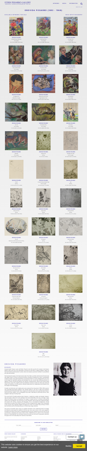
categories (23, 434)
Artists (22, 440)
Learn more (13, 447)
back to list (79, 7)
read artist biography (74, 15)
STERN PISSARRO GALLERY (10, 434)
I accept (79, 446)
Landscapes (38, 436)
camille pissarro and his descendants (62, 434)
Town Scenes (39, 438)
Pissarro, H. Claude (55, 440)
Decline (68, 446)
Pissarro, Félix (55, 438)
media (64, 3)
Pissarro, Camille (55, 436)
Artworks (56, 3)
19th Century (22, 439)
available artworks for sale (16, 15)
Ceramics (38, 439)
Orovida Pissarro (16, 37)
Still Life (38, 440)
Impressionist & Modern (24, 436)
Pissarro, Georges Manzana (57, 439)
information (73, 3)
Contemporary (23, 438)
